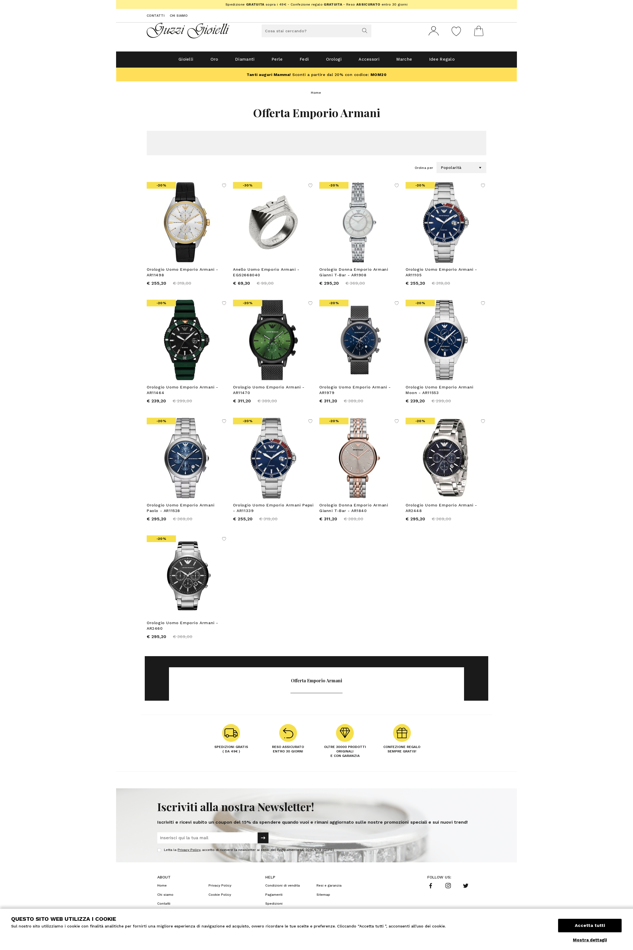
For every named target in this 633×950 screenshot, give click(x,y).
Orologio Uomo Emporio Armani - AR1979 (355, 392)
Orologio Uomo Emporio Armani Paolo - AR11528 (181, 510)
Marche (412, 61)
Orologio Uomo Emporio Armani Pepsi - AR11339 (273, 510)
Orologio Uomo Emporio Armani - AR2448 (441, 510)
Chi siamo (179, 16)
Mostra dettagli (590, 939)
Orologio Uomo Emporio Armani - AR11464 (182, 392)
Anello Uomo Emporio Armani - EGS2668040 (266, 274)
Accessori (374, 61)
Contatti (156, 16)
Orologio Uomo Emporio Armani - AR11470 (269, 392)
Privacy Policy (189, 853)
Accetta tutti (590, 927)
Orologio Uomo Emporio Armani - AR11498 (182, 274)
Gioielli (173, 61)
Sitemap (323, 897)
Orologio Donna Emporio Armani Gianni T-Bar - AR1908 (353, 274)
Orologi (335, 61)
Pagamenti (274, 897)
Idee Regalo (454, 61)
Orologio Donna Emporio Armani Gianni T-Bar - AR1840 (353, 510)
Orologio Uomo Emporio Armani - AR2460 (182, 628)
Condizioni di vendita (282, 888)
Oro (204, 61)
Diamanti (237, 61)
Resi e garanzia (329, 888)
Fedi (303, 61)
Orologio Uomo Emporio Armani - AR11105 (441, 274)
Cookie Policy (219, 897)
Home (316, 95)
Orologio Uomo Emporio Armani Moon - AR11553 (439, 392)
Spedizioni (274, 907)
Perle (273, 61)
